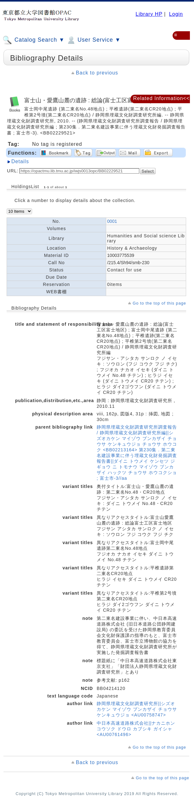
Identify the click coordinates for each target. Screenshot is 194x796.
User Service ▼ (93, 40)
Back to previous (97, 72)
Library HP (148, 14)
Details (20, 161)
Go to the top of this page (159, 303)
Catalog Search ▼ (34, 40)
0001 (112, 221)
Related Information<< (161, 98)
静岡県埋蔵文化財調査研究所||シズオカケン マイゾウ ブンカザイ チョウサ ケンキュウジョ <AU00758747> (137, 709)
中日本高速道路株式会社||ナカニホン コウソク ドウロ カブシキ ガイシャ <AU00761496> (136, 729)
